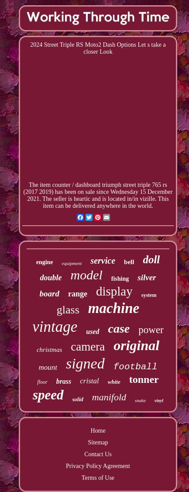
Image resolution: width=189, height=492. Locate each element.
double (51, 277)
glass (68, 309)
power (150, 329)
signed (85, 363)
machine (113, 308)
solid (77, 399)
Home (97, 430)
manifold (109, 397)
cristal (89, 381)
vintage (54, 326)
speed (48, 395)
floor (42, 382)
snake (140, 400)
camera (88, 346)
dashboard (88, 185)
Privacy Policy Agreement (98, 466)
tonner (144, 379)
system (149, 295)
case (119, 328)
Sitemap (98, 442)
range (77, 293)
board (49, 293)
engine (44, 262)
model (86, 275)
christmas (49, 349)
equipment (72, 263)
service (102, 260)
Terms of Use (98, 478)
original (136, 345)
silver (146, 277)
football (135, 367)
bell (129, 261)
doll (151, 259)
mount (47, 367)
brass (64, 381)
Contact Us (98, 454)
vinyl (159, 400)
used (92, 331)
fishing (120, 278)
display (114, 291)
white (114, 381)
